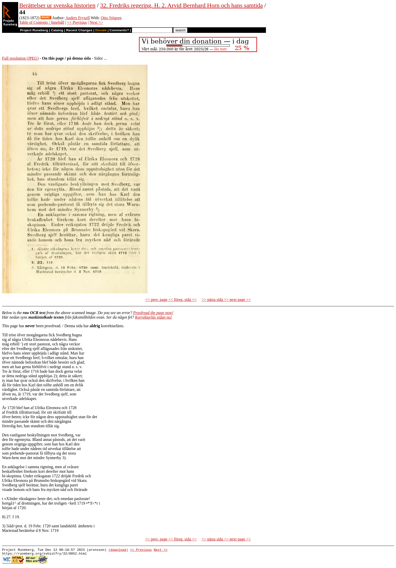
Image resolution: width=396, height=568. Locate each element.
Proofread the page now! (153, 313)
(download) (118, 550)
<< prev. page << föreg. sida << (170, 299)
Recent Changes (79, 30)
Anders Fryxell (77, 18)
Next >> (96, 22)
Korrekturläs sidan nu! (153, 317)
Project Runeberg (34, 30)
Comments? (119, 30)
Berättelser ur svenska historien (57, 5)
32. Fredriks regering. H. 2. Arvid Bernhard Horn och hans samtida (181, 5)
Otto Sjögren (111, 18)
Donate (101, 30)
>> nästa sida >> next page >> (226, 299)
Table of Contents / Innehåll (41, 22)
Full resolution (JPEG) (20, 58)
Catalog (57, 30)
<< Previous (77, 22)
